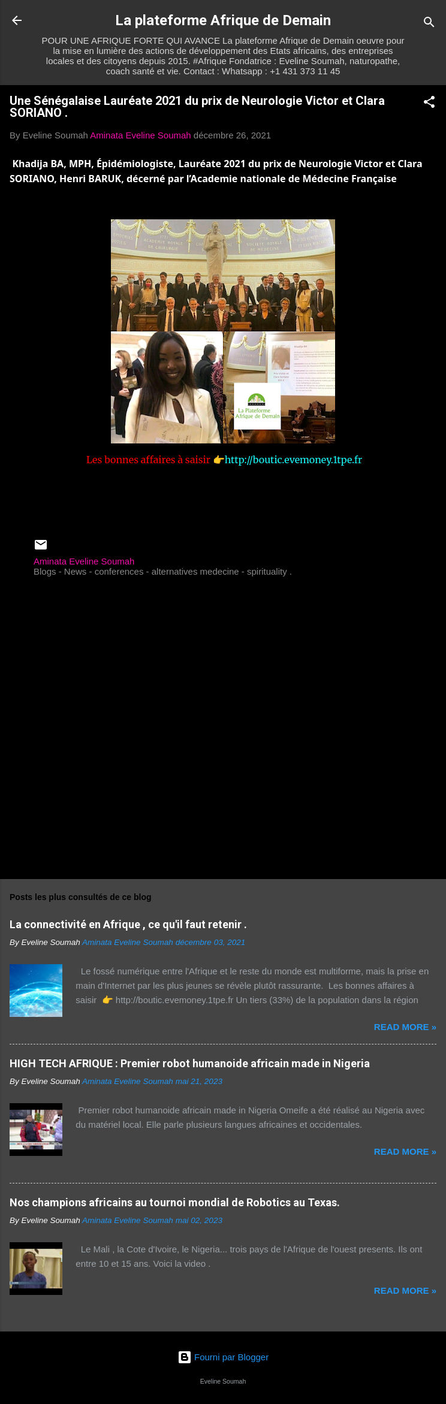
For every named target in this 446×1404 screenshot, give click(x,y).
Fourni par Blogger (223, 1357)
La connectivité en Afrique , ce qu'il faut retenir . (128, 924)
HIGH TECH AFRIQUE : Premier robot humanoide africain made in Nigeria (190, 1063)
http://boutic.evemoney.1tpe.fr (294, 460)
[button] (429, 104)
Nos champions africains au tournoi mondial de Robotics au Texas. (175, 1202)
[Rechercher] (429, 24)
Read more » (405, 1027)
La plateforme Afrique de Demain (223, 20)
